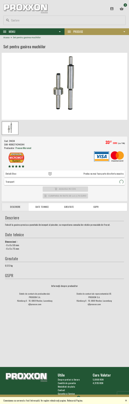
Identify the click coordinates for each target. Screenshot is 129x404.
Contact (61, 390)
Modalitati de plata (66, 386)
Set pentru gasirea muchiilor (27, 37)
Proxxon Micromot (23, 148)
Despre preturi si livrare (69, 379)
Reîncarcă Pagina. (75, 400)
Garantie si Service (66, 393)
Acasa (6, 37)
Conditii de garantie (67, 383)
